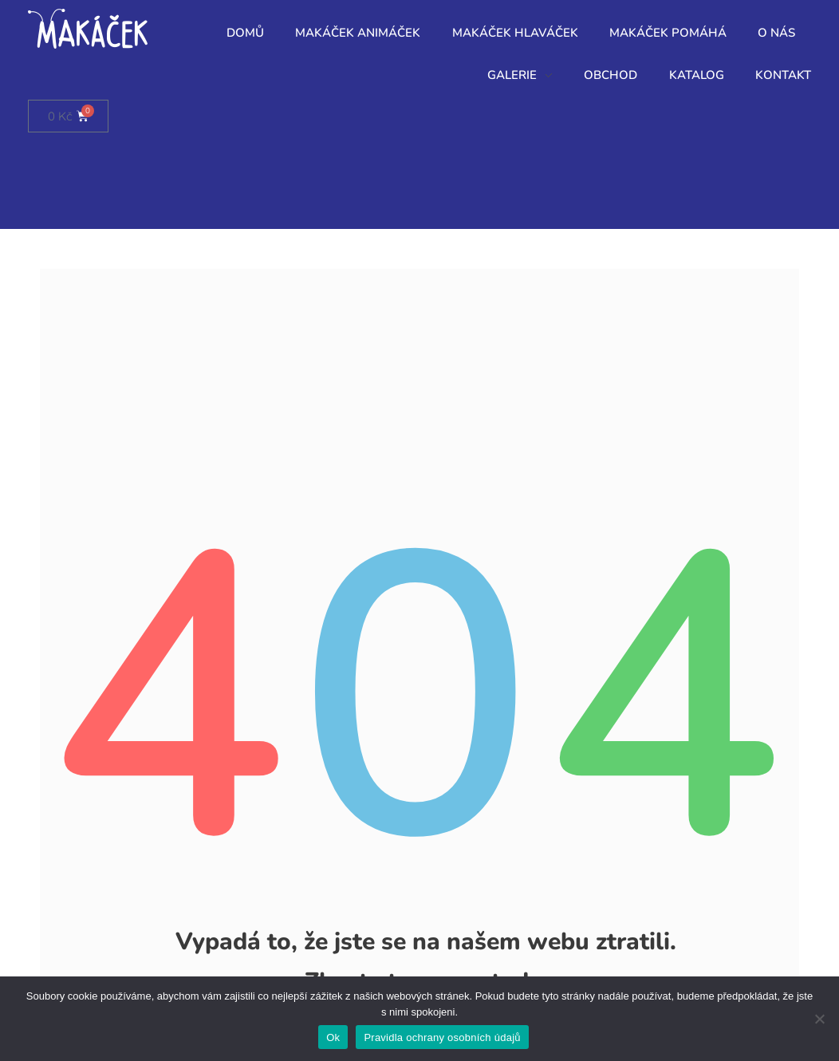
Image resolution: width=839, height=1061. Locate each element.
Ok (333, 1037)
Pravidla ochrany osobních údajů (442, 1037)
